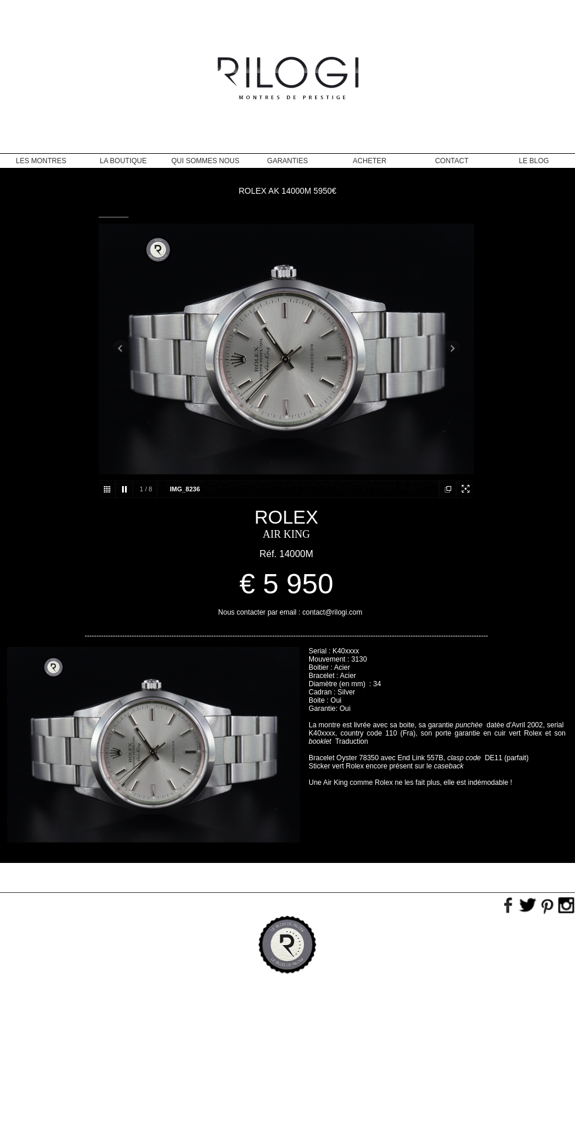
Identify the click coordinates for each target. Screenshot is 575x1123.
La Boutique (123, 161)
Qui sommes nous (205, 161)
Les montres (41, 161)
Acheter (369, 161)
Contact (451, 161)
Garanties (287, 161)
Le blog (534, 161)
